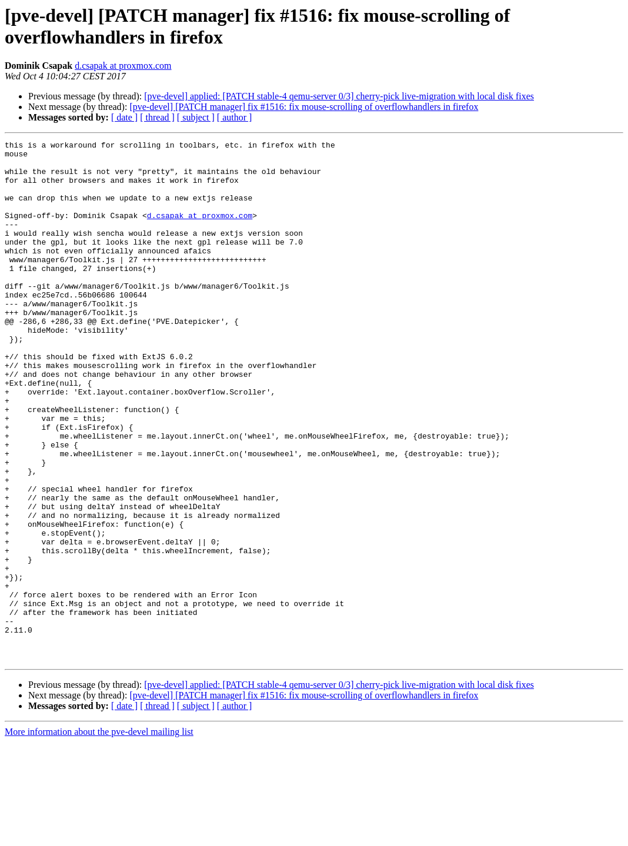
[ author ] (234, 117)
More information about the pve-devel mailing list (99, 836)
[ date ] (124, 117)
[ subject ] (196, 117)
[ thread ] (157, 117)
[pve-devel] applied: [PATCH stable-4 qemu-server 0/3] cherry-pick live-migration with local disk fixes (339, 96)
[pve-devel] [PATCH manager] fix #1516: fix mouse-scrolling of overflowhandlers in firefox (303, 107)
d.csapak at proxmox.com (123, 66)
